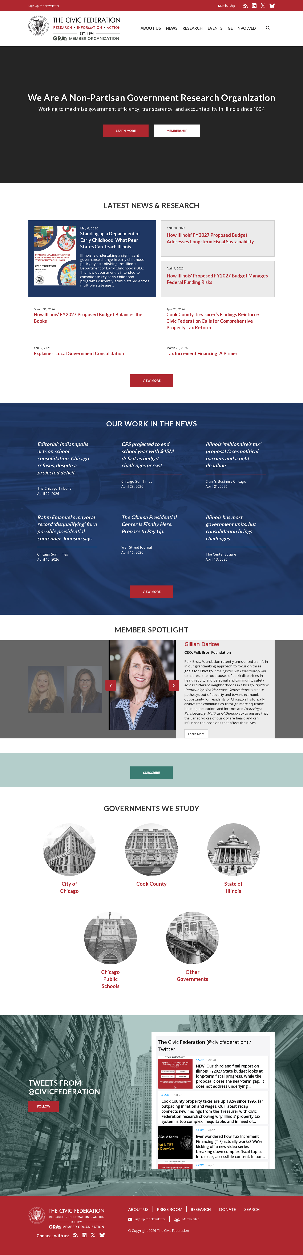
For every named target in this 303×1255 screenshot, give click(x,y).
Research (201, 1209)
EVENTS (215, 28)
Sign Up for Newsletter (149, 1219)
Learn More (126, 131)
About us (138, 1209)
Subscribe (151, 772)
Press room (169, 1209)
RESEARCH (193, 28)
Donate (227, 1209)
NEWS (172, 28)
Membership (226, 6)
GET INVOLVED (242, 28)
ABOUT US (151, 28)
